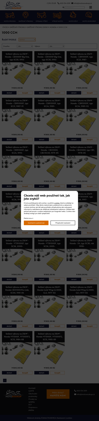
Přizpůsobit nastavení (62, 223)
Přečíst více (28, 218)
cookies (57, 203)
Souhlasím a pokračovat (36, 223)
